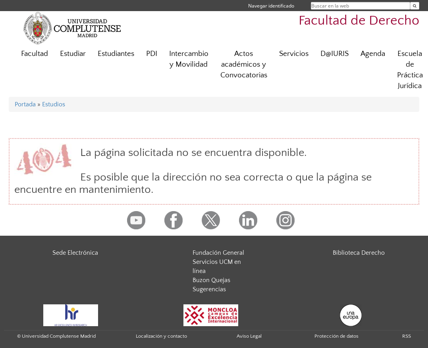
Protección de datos (336, 336)
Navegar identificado (271, 5)
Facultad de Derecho (359, 20)
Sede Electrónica (75, 252)
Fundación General (218, 252)
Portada (25, 104)
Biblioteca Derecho (359, 252)
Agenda (373, 54)
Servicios (293, 54)
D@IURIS (334, 54)
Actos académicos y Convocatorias (243, 64)
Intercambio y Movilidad (188, 59)
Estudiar (73, 54)
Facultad (34, 54)
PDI (151, 54)
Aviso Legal (249, 336)
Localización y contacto (161, 336)
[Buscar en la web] (414, 6)
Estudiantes (116, 54)
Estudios (53, 104)
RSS (406, 336)
